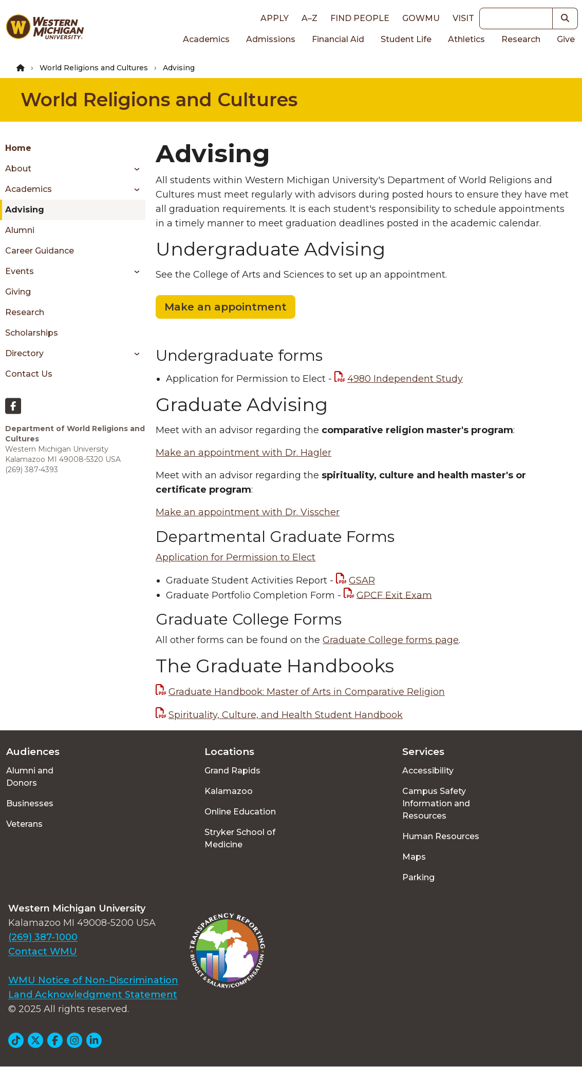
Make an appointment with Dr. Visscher (248, 512)
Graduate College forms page (391, 640)
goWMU (421, 18)
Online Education (240, 812)
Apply (274, 18)
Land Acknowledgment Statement (92, 994)
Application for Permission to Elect (235, 557)
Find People (359, 18)
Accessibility (428, 770)
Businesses (29, 803)
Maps (414, 857)
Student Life (406, 39)
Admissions (270, 39)
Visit (463, 18)
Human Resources (440, 836)
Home (18, 148)
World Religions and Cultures (94, 67)
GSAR (362, 580)
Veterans (24, 824)
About (18, 168)
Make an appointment (225, 307)
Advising (24, 210)
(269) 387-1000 (43, 937)
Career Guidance (39, 251)
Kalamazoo (228, 791)
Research (520, 39)
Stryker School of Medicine (239, 838)
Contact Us (28, 374)
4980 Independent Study (405, 378)
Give (566, 39)
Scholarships (31, 333)
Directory (24, 353)
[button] (565, 18)
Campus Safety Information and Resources (436, 803)
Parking (418, 877)
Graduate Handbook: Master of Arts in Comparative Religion (306, 691)
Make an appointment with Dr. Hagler (243, 452)
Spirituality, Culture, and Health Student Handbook (285, 715)
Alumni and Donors (29, 777)
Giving (18, 292)
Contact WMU (42, 951)
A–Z (309, 18)
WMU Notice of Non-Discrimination (93, 980)
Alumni (19, 230)
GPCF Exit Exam (394, 594)
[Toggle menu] (133, 169)
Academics (206, 39)
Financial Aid (338, 39)
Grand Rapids (232, 770)
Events (19, 271)
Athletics (466, 39)
